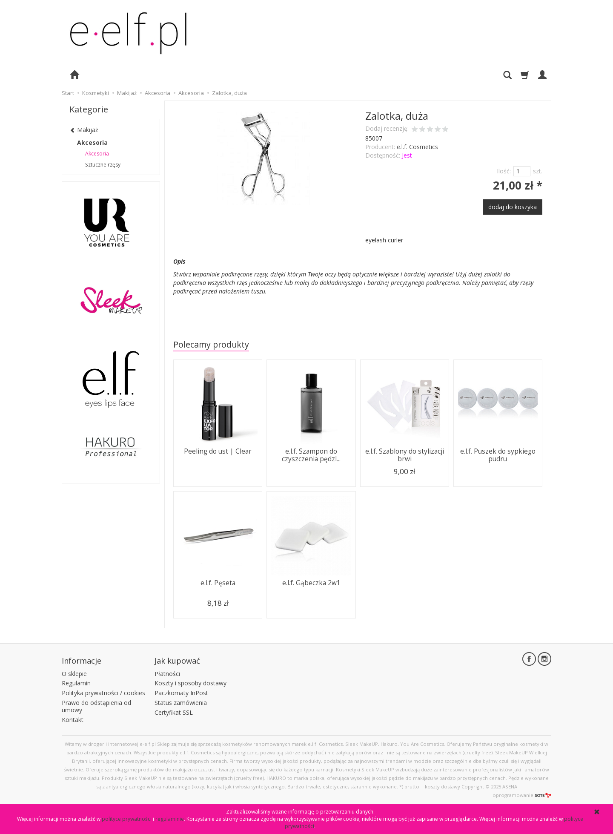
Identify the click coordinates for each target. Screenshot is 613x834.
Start (68, 93)
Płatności (167, 674)
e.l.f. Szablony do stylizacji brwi (404, 455)
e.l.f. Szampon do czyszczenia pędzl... (311, 455)
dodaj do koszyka (512, 207)
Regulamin (76, 683)
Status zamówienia (181, 703)
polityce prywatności (127, 818)
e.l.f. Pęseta (218, 582)
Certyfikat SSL (174, 712)
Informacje (81, 660)
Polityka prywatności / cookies (103, 693)
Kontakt (72, 720)
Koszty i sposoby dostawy (190, 683)
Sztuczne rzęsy (102, 164)
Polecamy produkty (211, 344)
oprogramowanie (522, 795)
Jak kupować (177, 660)
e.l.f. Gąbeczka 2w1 (311, 582)
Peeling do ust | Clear (218, 451)
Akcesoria (92, 142)
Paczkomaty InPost (181, 693)
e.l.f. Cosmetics (417, 147)
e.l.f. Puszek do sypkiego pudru (498, 455)
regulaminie (169, 818)
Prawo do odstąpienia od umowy (96, 706)
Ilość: (504, 171)
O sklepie (74, 674)
